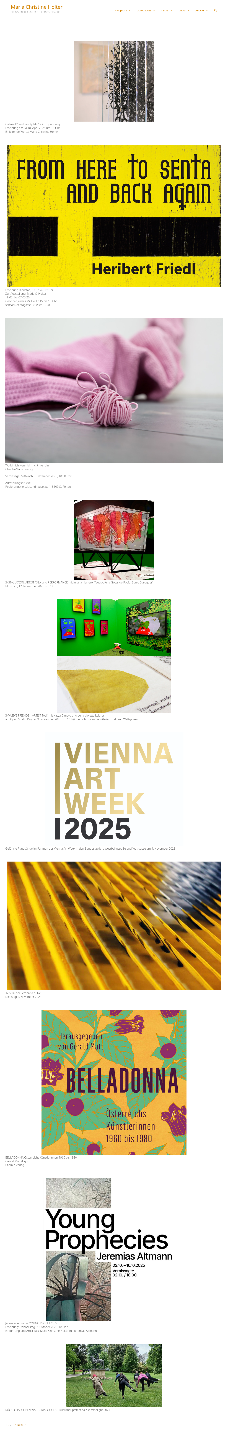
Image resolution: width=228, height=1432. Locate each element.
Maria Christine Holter (37, 6)
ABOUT (203, 10)
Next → (22, 1425)
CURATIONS (147, 10)
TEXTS (168, 10)
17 (14, 1425)
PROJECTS (124, 10)
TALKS (185, 10)
